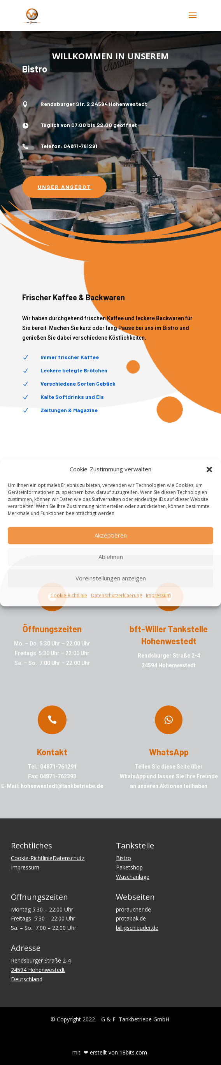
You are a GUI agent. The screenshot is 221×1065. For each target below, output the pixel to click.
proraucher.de (133, 909)
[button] (209, 469)
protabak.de (131, 918)
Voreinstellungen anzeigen (110, 578)
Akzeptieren (111, 536)
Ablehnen (110, 557)
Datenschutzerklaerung (116, 595)
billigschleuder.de (137, 927)
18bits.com (133, 1052)
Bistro (123, 858)
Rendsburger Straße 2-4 (41, 960)
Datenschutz (68, 858)
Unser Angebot (64, 186)
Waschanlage (132, 876)
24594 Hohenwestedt (38, 969)
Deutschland (26, 979)
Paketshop (129, 867)
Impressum (158, 595)
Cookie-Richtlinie (69, 595)
